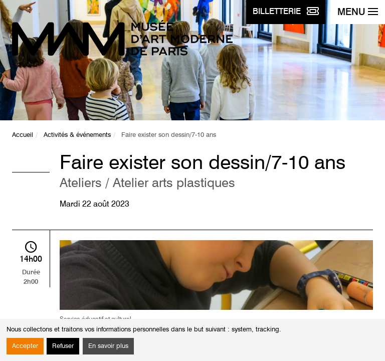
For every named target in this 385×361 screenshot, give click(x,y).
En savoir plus (108, 346)
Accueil (22, 135)
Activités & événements (77, 135)
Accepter (25, 346)
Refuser (63, 346)
